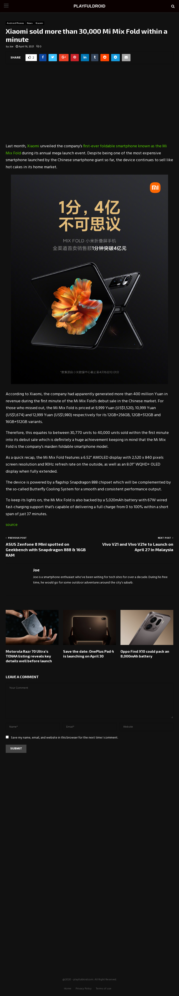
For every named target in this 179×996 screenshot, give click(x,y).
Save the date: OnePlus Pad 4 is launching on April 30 (88, 653)
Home (67, 989)
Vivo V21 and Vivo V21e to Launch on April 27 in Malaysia (137, 547)
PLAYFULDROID (89, 6)
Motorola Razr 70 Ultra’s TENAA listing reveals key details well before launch (29, 656)
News (30, 23)
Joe (11, 46)
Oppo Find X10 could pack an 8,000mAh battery (144, 653)
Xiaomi (39, 23)
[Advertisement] (89, 106)
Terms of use (103, 989)
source (12, 525)
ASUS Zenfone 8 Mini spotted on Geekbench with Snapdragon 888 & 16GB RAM (46, 550)
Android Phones (15, 23)
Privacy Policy (84, 989)
